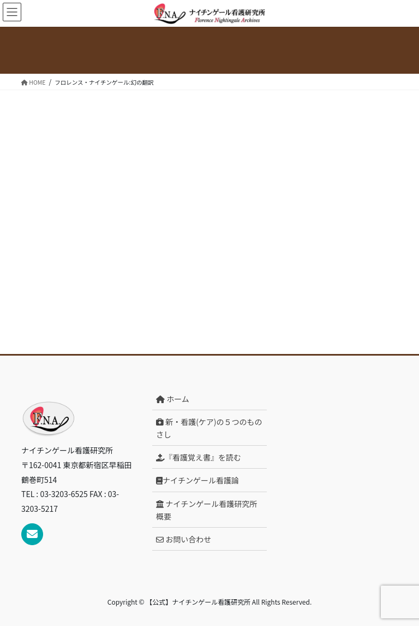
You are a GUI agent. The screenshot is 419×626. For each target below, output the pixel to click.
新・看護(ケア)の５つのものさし (209, 428)
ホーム (172, 398)
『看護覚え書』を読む (198, 457)
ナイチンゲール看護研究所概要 (206, 510)
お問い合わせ (183, 539)
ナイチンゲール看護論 (197, 480)
